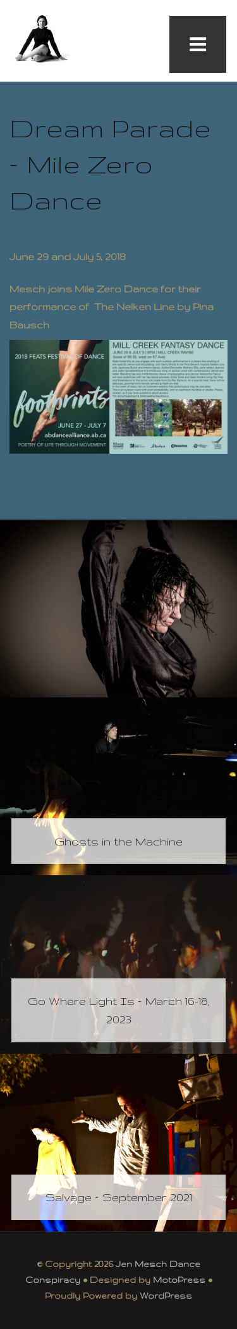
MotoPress (179, 1280)
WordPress (166, 1295)
